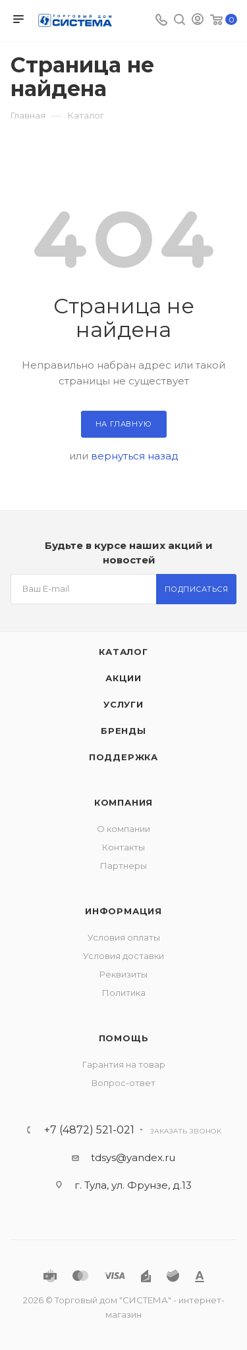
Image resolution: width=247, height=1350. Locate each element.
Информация (123, 911)
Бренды (123, 730)
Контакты (123, 847)
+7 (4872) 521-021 (89, 1130)
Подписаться (197, 589)
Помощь (124, 1038)
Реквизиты (123, 974)
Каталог (123, 651)
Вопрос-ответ (123, 1082)
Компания (123, 802)
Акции (123, 678)
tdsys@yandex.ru (133, 1157)
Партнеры (123, 865)
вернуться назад (134, 456)
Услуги (123, 704)
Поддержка (123, 757)
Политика (124, 992)
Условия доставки (123, 955)
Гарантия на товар (123, 1064)
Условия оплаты (124, 937)
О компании (123, 828)
